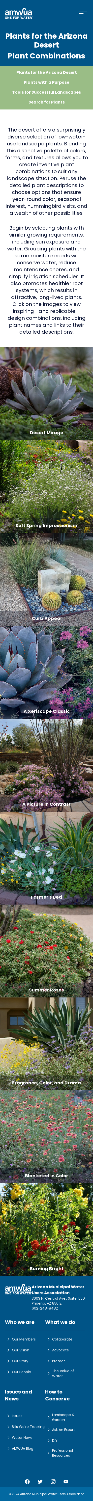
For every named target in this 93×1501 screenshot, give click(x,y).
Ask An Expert (60, 1429)
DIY (51, 1440)
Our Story (16, 1361)
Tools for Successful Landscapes (46, 92)
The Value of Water (59, 1373)
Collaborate (58, 1339)
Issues (13, 1415)
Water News (18, 1437)
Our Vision (17, 1350)
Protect (55, 1361)
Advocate (57, 1350)
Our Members (20, 1339)
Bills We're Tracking (25, 1426)
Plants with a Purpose (46, 82)
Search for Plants (47, 102)
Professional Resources (59, 1453)
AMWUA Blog (19, 1448)
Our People (18, 1371)
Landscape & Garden (60, 1417)
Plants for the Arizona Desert (46, 72)
